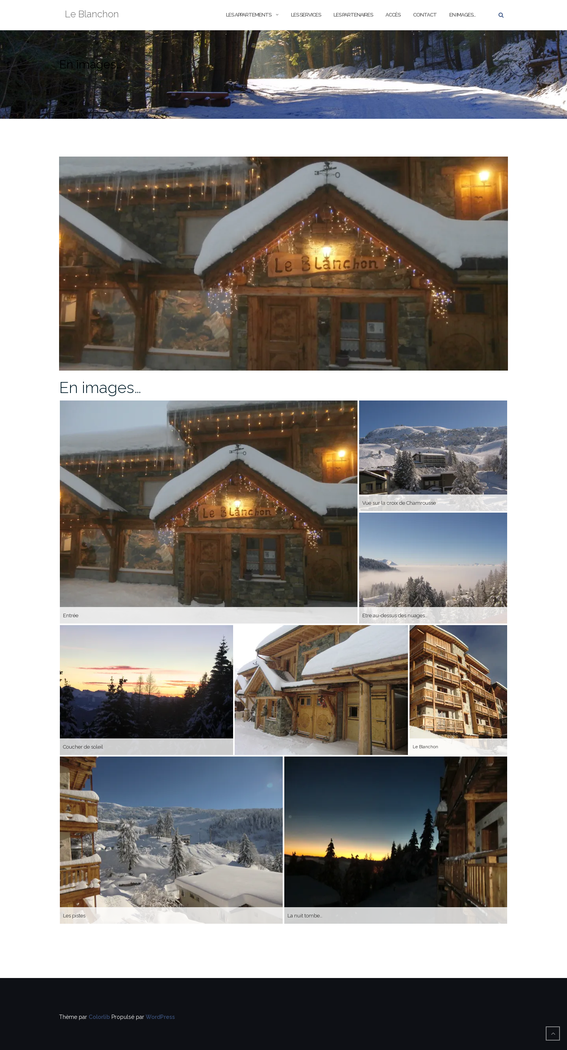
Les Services (306, 15)
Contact (425, 15)
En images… (462, 15)
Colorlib (99, 1017)
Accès (392, 15)
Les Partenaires (353, 15)
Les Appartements (248, 15)
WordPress (160, 1017)
